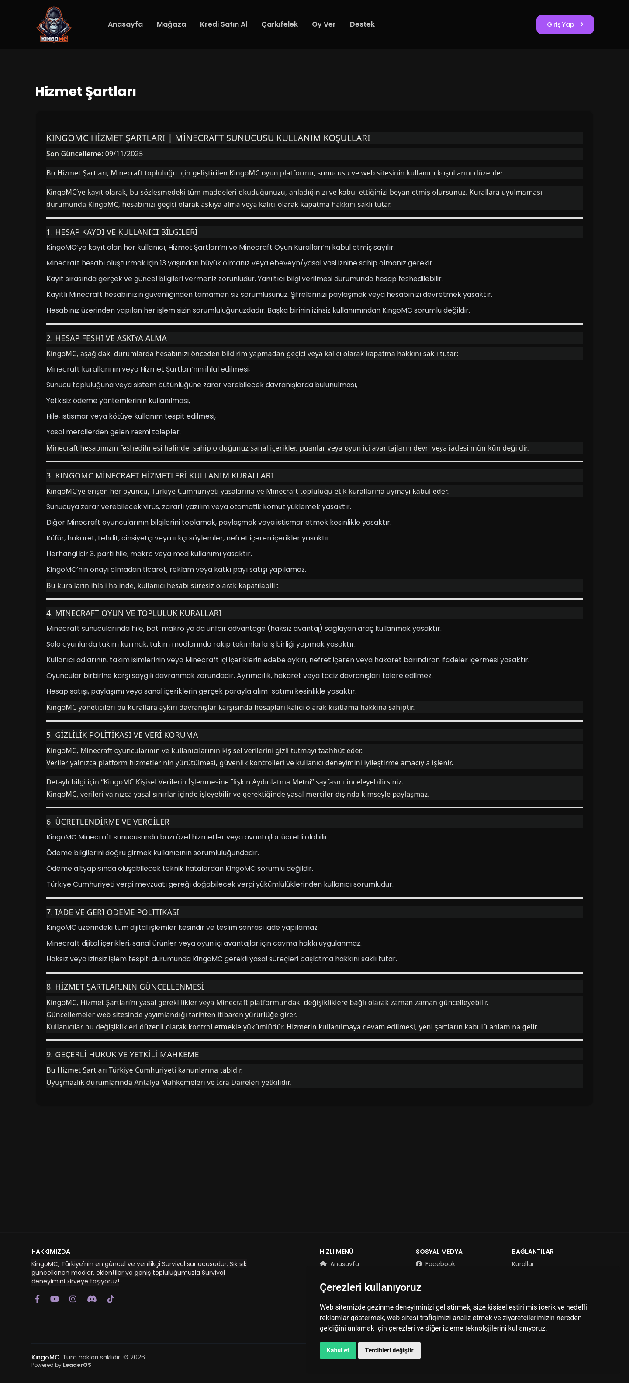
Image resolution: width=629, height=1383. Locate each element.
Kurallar (523, 1263)
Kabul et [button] (338, 1350)
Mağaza (171, 24)
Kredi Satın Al (223, 24)
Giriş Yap (565, 24)
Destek (362, 24)
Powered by (61, 1365)
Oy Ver (324, 24)
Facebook (435, 1263)
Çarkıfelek (279, 24)
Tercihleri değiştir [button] (389, 1350)
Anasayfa (125, 24)
